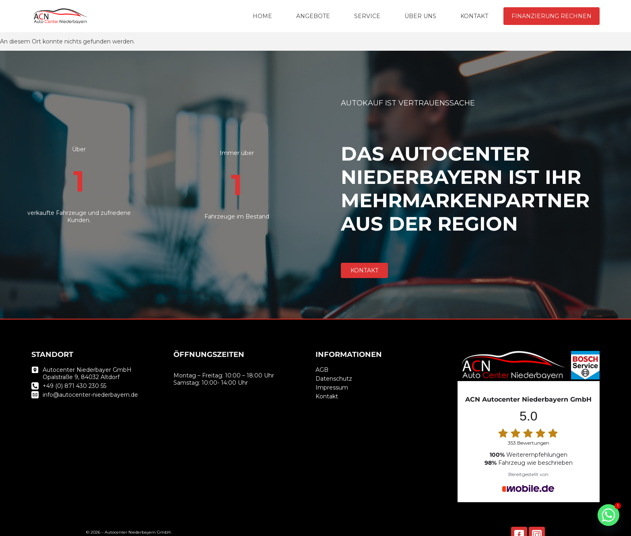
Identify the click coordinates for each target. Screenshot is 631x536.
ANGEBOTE (313, 16)
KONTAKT (474, 16)
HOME (262, 16)
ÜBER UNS (420, 16)
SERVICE (367, 16)
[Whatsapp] (608, 515)
